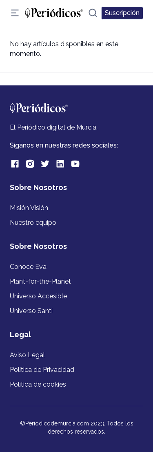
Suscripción (122, 13)
